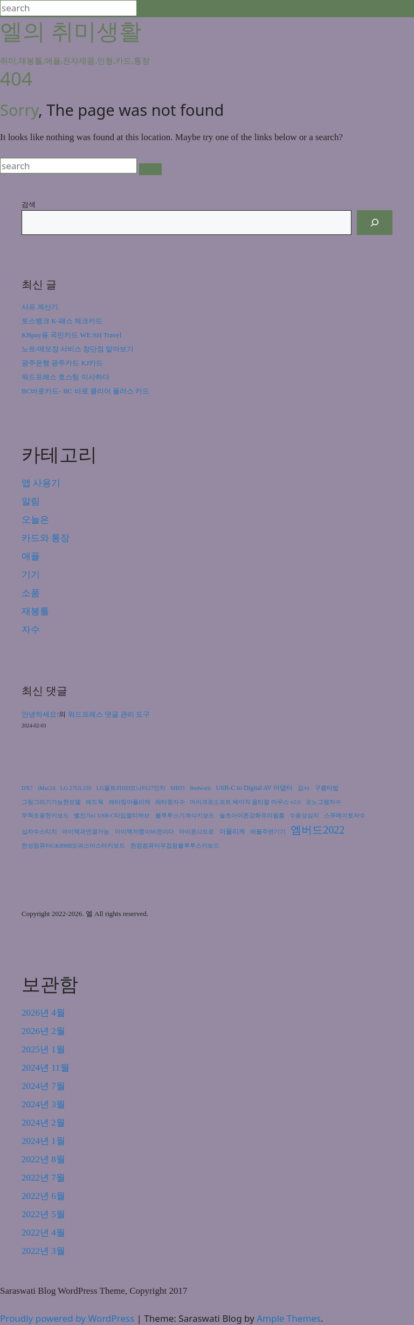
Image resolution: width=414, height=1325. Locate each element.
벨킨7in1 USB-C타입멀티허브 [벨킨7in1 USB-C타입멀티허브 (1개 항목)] (112, 815)
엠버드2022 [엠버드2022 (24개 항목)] (317, 830)
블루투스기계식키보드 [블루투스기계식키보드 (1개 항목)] (185, 815)
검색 (29, 204)
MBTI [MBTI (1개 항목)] (177, 788)
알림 (31, 501)
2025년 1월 (43, 1049)
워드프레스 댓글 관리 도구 (109, 714)
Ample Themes (289, 1318)
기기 (31, 575)
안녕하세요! (40, 714)
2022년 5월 (43, 1214)
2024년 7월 (43, 1086)
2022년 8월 (43, 1159)
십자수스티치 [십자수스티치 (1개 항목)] (39, 832)
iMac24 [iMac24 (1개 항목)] (47, 788)
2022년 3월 (43, 1251)
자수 (31, 630)
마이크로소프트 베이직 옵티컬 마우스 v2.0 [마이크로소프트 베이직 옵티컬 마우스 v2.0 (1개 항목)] (245, 802)
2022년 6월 (43, 1196)
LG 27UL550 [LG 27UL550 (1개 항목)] (76, 788)
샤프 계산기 (40, 307)
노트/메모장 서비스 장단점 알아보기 (78, 349)
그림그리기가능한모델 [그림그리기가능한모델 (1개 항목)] (51, 802)
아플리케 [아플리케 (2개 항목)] (232, 831)
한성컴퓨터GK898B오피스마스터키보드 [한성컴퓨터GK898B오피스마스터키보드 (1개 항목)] (73, 846)
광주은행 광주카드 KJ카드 (62, 363)
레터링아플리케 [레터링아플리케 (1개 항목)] (129, 802)
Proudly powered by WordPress (68, 1318)
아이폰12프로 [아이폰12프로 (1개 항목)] (197, 832)
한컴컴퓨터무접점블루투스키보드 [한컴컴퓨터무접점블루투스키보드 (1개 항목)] (174, 846)
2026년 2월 (43, 1031)
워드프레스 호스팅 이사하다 (65, 377)
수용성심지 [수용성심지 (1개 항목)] (304, 815)
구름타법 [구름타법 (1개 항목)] (327, 788)
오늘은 (35, 520)
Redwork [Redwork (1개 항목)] (200, 788)
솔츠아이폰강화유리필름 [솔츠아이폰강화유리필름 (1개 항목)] (252, 815)
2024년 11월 (46, 1068)
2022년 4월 (43, 1232)
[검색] (374, 222)
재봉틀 (35, 611)
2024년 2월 (43, 1123)
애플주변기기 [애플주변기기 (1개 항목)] (268, 832)
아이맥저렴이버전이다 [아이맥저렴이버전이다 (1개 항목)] (144, 832)
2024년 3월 (43, 1104)
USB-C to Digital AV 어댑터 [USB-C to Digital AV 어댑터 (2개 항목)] (254, 788)
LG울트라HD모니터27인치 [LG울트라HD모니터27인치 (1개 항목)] (130, 788)
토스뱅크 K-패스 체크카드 (62, 321)
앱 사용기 (41, 483)
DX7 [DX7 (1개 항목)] (27, 788)
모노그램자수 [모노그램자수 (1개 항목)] (323, 802)
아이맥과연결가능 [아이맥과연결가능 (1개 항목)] (85, 832)
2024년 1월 (43, 1141)
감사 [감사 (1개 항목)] (303, 788)
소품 (31, 593)
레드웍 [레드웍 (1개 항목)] (95, 802)
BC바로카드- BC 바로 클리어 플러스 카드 (85, 391)
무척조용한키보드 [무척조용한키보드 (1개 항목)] (45, 815)
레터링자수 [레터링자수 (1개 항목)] (170, 802)
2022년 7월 (43, 1178)
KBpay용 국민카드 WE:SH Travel (71, 335)
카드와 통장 (46, 538)
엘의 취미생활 (71, 30)
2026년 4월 (43, 1013)
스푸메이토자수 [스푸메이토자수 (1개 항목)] (344, 815)
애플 (31, 556)
